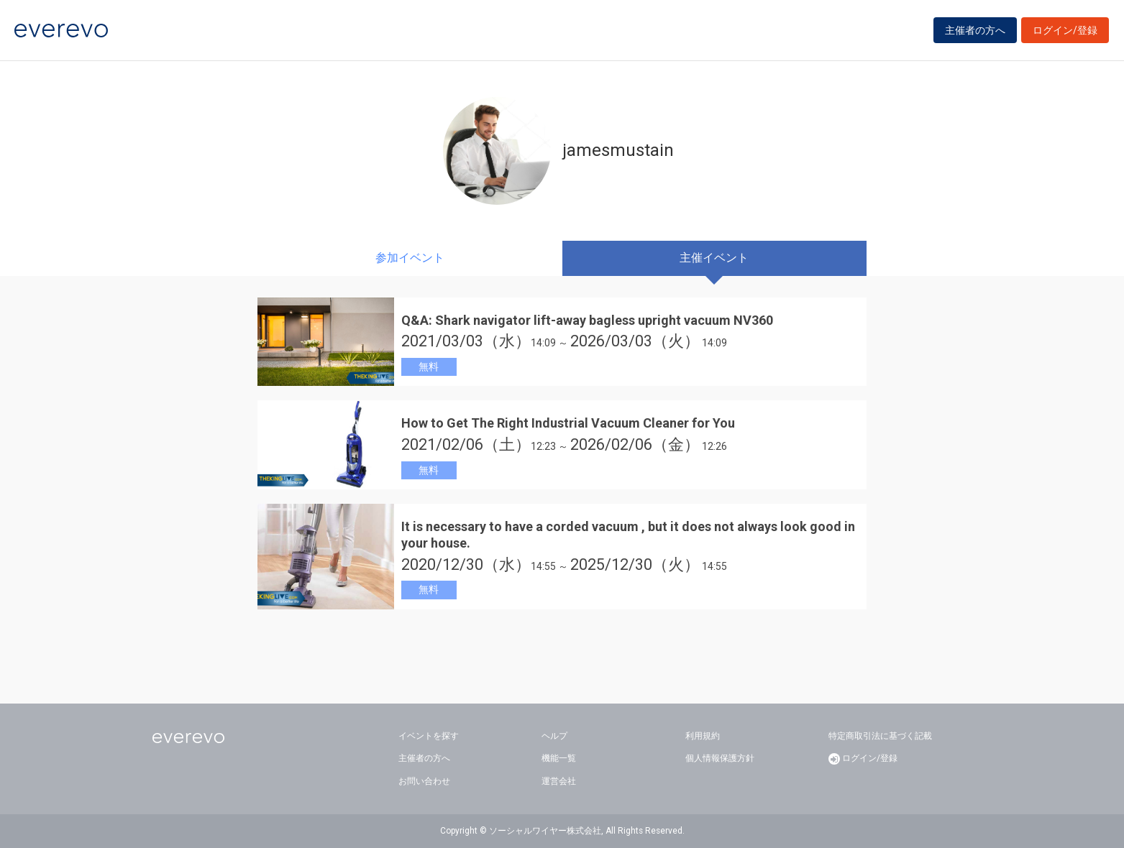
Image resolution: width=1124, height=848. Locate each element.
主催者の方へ (975, 30)
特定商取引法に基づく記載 (880, 736)
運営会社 (559, 781)
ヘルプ (554, 736)
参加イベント (409, 257)
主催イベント (714, 257)
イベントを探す (428, 736)
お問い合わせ (424, 781)
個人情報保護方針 (719, 758)
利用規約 (702, 736)
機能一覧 (559, 758)
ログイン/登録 (1065, 30)
